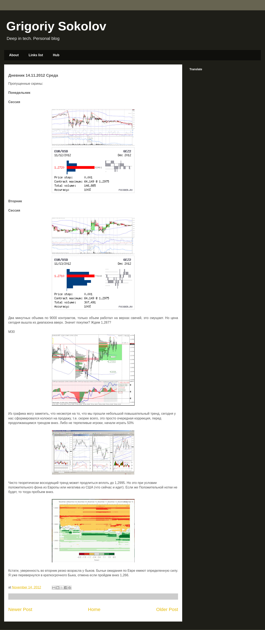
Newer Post (20, 609)
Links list (36, 55)
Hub (56, 55)
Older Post (167, 609)
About (14, 55)
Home (94, 609)
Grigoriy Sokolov (56, 26)
